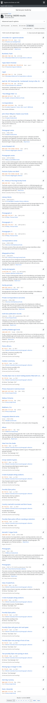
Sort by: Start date (27, 28)
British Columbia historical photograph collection (19, 350)
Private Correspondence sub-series (13, 298)
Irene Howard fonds (11, 318)
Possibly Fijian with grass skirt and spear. (15, 627)
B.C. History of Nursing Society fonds (14, 180)
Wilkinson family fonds (12, 289)
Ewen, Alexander (7, 689)
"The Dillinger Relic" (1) (9, 94)
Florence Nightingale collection (14, 150)
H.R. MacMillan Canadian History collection (17, 201)
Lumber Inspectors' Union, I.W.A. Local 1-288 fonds (19, 107)
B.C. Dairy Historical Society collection (16, 569)
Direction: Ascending (40, 28)
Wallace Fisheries (7, 398)
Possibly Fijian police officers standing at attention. (18, 519)
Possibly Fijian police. (9, 489)
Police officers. (7, 346)
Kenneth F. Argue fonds (9, 532)
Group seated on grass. (9, 460)
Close (9, 13)
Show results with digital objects (35, 33)
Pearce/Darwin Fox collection (13, 85)
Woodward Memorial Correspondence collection (19, 58)
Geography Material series (10, 416)
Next (38, 700)
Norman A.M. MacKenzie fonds (14, 245)
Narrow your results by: (23, 10)
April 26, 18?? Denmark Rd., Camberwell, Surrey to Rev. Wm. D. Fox (21, 81)
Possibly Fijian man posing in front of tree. (15, 640)
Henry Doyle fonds (11, 402)
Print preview (5, 25)
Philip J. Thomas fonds (12, 217)
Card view (22, 25)
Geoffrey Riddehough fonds (11, 329)
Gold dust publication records (11, 314)
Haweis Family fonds (11, 118)
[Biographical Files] (8, 253)
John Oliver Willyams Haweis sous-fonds (15, 114)
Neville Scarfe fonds (11, 420)
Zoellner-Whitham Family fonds (14, 273)
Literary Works (7, 197)
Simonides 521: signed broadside (13, 37)
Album (4, 427)
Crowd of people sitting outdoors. (13, 475)
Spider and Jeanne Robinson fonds (15, 98)
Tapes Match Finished (9, 63)
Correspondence (7, 103)
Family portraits (7, 285)
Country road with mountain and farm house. (17, 504)
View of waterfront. (8, 583)
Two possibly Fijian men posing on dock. (15, 653)
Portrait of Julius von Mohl (10, 171)
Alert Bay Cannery (8, 680)
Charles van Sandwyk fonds (13, 42)
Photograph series (8, 130)
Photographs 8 (7, 213)
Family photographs (8, 269)
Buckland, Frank (7, 53)
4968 (34, 700)
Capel (4, 72)
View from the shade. (9, 443)
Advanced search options (10, 21)
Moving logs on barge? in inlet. (12, 667)
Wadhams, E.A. (7, 407)
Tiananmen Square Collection (14, 67)
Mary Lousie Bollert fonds (13, 159)
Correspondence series (9, 241)
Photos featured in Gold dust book (13, 389)
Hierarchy (14, 25)
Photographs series (8, 155)
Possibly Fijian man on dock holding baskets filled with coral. (21, 376)
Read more (18, 49)
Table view (30, 25)
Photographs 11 (7, 231)
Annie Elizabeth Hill (8, 146)
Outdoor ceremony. (8, 361)
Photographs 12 (7, 222)
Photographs (6, 549)
